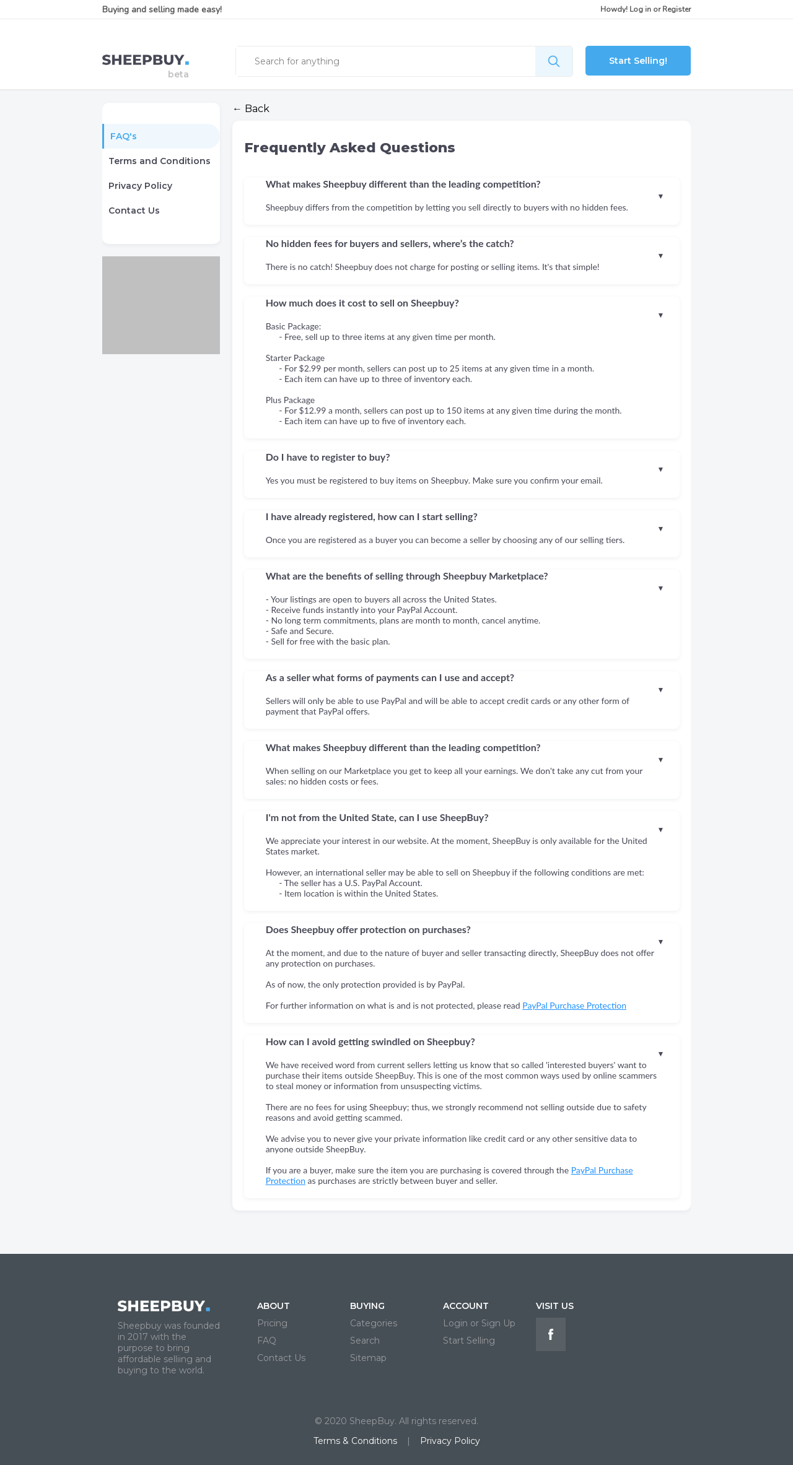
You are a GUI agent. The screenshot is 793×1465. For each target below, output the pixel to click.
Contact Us (134, 210)
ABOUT (273, 1305)
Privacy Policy (140, 185)
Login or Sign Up (479, 1323)
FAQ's (123, 136)
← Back (250, 109)
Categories (373, 1323)
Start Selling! (638, 60)
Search (365, 1340)
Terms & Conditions (355, 1440)
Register (676, 9)
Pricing (272, 1323)
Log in (640, 9)
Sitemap (368, 1357)
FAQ (266, 1340)
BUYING (367, 1305)
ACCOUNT (466, 1305)
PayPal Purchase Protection (574, 1005)
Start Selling (469, 1340)
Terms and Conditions (159, 161)
